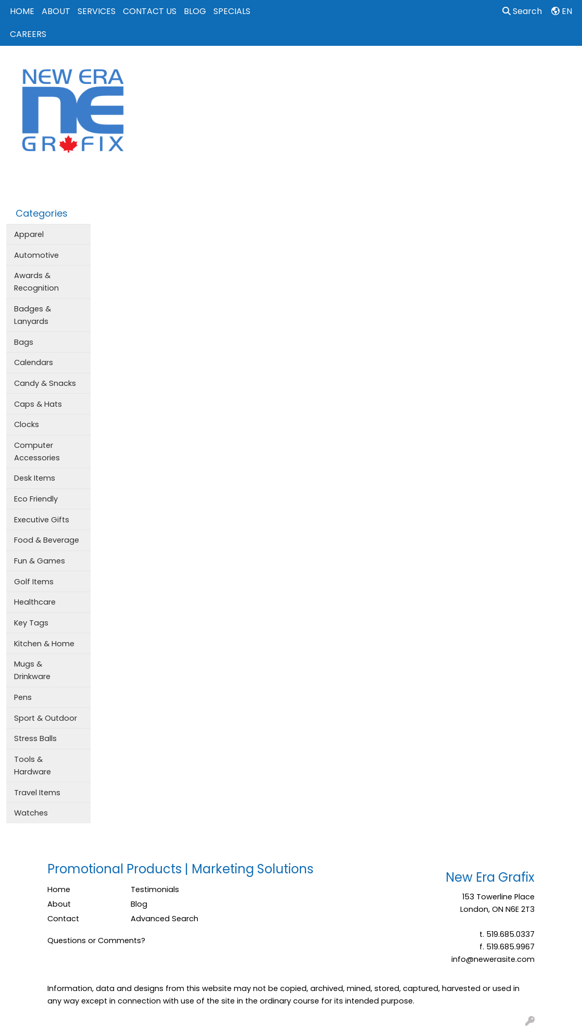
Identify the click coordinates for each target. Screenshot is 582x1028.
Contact (63, 918)
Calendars (33, 362)
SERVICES (97, 11)
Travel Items (37, 792)
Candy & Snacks (45, 383)
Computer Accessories (37, 451)
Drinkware (342, 69)
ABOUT (56, 11)
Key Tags (31, 623)
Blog (139, 904)
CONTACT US (149, 11)
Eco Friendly (36, 499)
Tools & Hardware (32, 765)
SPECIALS (231, 11)
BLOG (195, 11)
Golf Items (34, 581)
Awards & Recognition (36, 281)
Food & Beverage (46, 540)
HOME (22, 11)
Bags (297, 69)
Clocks (26, 424)
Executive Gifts (41, 520)
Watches (31, 813)
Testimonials (155, 889)
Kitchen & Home (44, 643)
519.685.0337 (510, 934)
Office (430, 69)
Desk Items (34, 478)
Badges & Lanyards (32, 315)
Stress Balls (35, 738)
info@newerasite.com (493, 959)
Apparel (255, 69)
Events (389, 69)
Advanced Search (164, 918)
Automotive (36, 255)
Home (58, 889)
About (59, 904)
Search (522, 11)
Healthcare (35, 602)
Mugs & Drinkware (32, 670)
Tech (469, 69)
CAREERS (28, 34)
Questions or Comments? (96, 940)
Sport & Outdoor (45, 718)
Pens (23, 697)
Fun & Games (39, 561)
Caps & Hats (38, 404)
